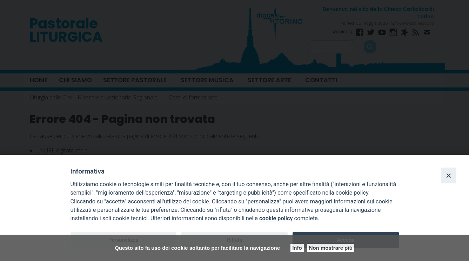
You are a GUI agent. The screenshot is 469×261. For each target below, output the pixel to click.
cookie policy (276, 218)
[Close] (448, 175)
